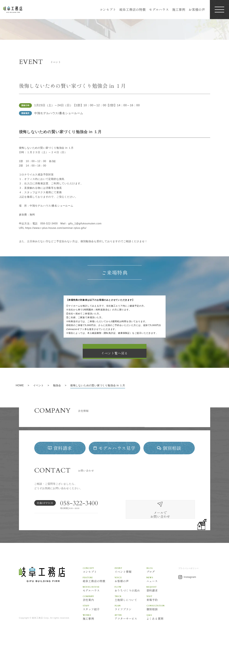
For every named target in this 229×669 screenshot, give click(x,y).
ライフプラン (130, 632)
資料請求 (162, 613)
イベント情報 (130, 594)
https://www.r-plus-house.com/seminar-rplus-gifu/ (56, 228)
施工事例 (178, 9)
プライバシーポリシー (188, 593)
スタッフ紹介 (99, 632)
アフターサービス (130, 642)
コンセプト (108, 9)
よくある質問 (162, 642)
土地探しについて (130, 623)
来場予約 (162, 623)
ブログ (162, 594)
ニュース (162, 604)
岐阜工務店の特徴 (132, 9)
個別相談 (162, 632)
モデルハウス (159, 9)
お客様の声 (197, 9)
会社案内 (99, 623)
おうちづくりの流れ (130, 613)
